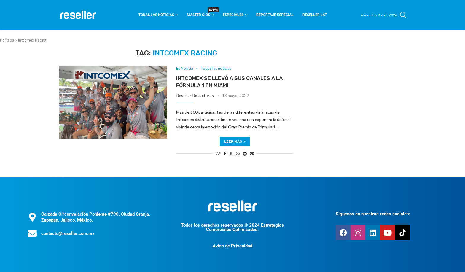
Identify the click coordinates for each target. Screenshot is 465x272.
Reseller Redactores (195, 95)
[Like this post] (218, 153)
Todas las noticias (156, 15)
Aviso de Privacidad (232, 246)
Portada (7, 40)
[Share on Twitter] (231, 153)
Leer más (235, 141)
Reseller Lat (314, 15)
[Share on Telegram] (245, 153)
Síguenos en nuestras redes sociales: (373, 214)
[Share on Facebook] (225, 153)
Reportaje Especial (275, 15)
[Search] (403, 15)
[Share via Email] (252, 153)
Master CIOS (200, 13)
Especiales (233, 15)
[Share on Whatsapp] (238, 153)
